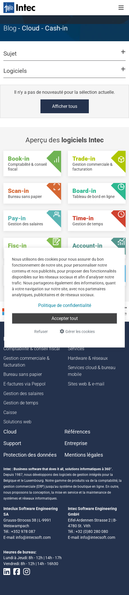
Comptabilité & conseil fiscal (31, 348)
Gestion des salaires (23, 393)
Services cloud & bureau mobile (91, 371)
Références (77, 432)
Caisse (10, 412)
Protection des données (30, 455)
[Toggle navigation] (121, 7)
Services (76, 348)
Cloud (9, 432)
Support (12, 443)
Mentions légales (83, 455)
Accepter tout (64, 318)
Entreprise (75, 443)
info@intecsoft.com (33, 537)
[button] (64, 56)
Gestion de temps (20, 403)
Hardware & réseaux (88, 358)
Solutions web (17, 421)
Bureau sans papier (22, 374)
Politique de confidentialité (64, 305)
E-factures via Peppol (24, 384)
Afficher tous (64, 106)
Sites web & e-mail (86, 384)
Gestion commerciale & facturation (26, 362)
